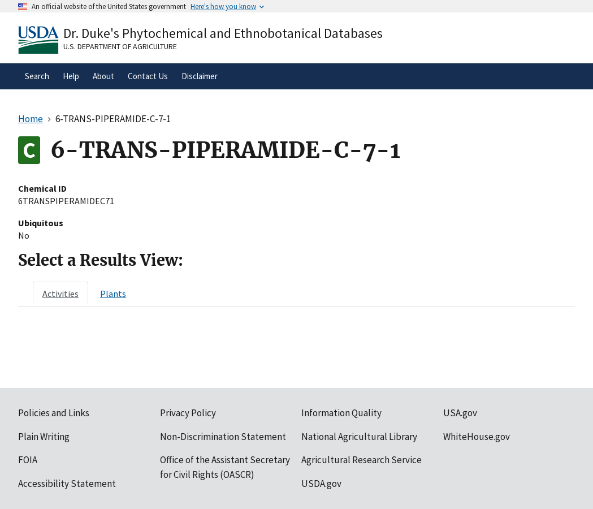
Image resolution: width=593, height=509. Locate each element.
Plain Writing (44, 436)
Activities (60, 293)
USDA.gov (321, 483)
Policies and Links (53, 413)
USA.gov (460, 413)
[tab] (60, 294)
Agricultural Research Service (361, 460)
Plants (113, 293)
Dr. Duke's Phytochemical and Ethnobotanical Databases (223, 33)
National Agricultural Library (359, 436)
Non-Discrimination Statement (223, 436)
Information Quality (341, 413)
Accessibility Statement (67, 483)
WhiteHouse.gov (476, 436)
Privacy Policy (188, 413)
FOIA (27, 460)
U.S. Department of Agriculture (120, 46)
